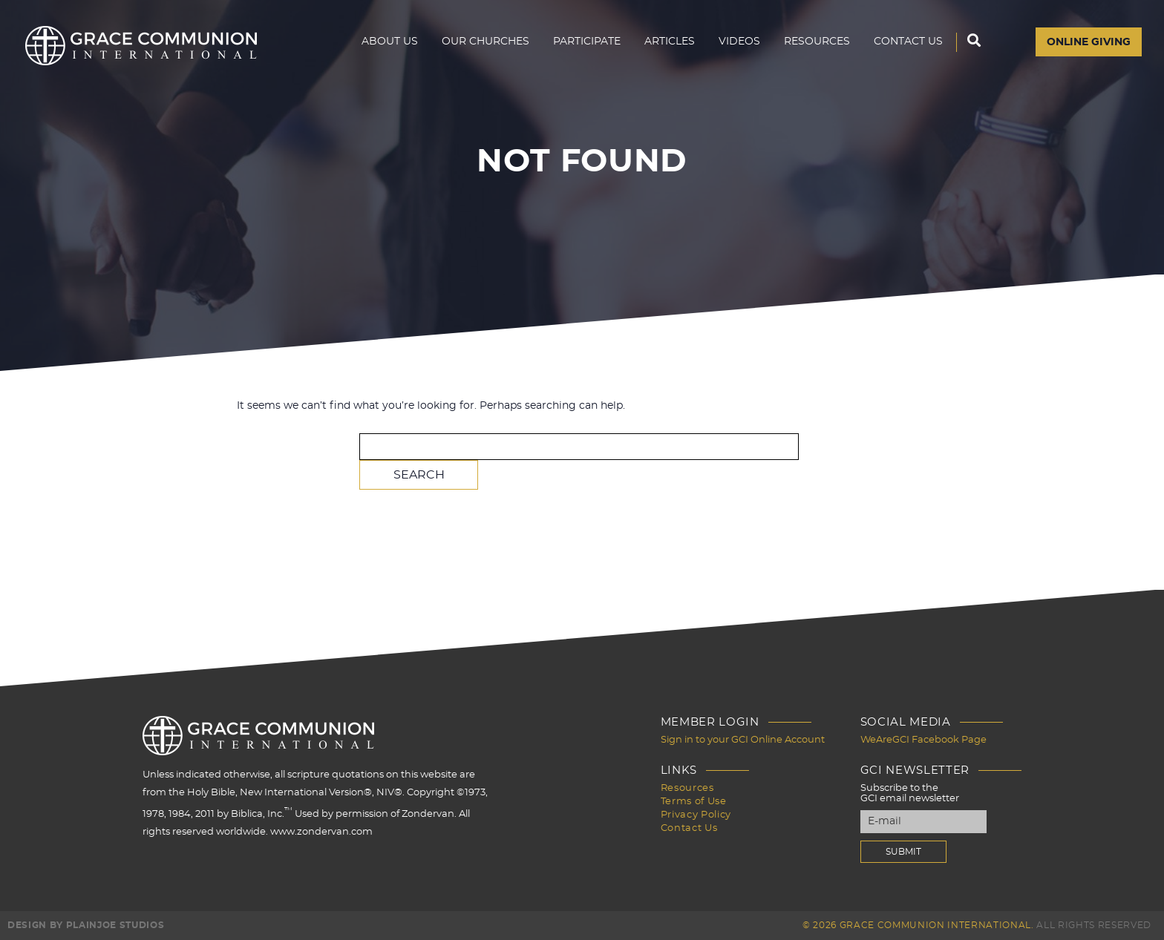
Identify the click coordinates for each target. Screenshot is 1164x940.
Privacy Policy (696, 815)
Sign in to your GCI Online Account (743, 740)
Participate (587, 41)
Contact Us (908, 41)
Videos (739, 41)
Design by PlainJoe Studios (85, 925)
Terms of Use (694, 801)
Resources (817, 41)
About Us (390, 41)
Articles (669, 41)
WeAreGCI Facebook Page (923, 740)
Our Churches (485, 41)
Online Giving (1089, 42)
